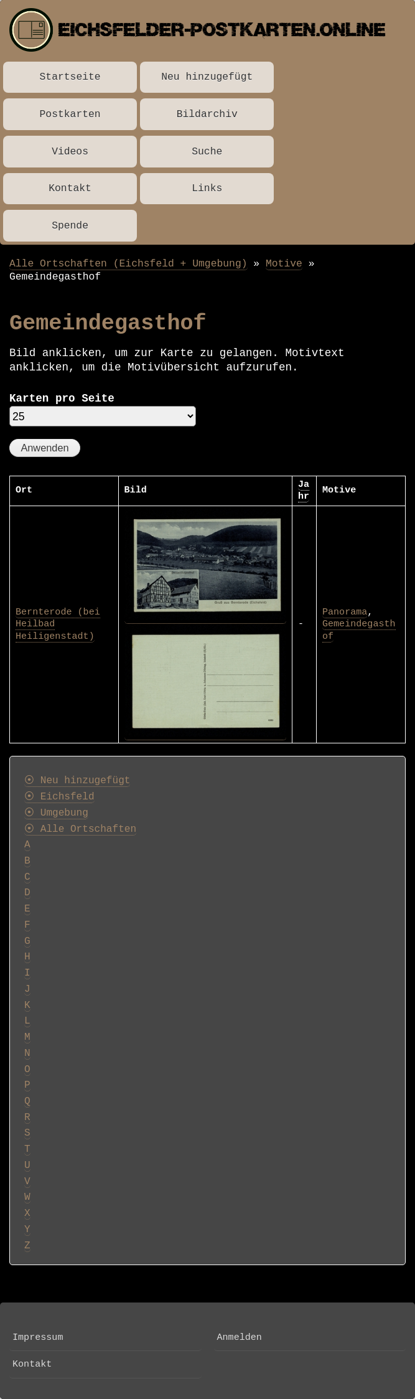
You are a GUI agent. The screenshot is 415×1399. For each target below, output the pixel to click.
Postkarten (70, 114)
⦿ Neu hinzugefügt (77, 780)
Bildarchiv (207, 114)
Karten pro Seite (61, 398)
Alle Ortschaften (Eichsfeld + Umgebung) (128, 264)
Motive (284, 264)
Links (207, 188)
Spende (70, 226)
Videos (70, 152)
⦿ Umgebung (56, 813)
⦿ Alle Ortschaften (80, 829)
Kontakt (70, 188)
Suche (207, 152)
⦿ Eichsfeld (59, 797)
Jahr (303, 490)
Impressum (37, 1337)
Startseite (70, 77)
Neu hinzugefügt (207, 77)
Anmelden (239, 1337)
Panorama (344, 612)
